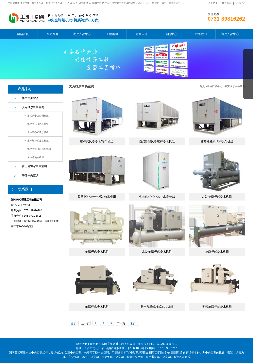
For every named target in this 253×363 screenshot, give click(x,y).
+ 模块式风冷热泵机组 (37, 124)
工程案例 (112, 34)
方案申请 (141, 34)
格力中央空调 (30, 98)
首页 (202, 86)
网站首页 (23, 34)
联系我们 (240, 3)
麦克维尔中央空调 (33, 107)
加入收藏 (226, 3)
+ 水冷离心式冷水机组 (37, 132)
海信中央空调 (30, 175)
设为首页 (213, 3)
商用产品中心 (82, 34)
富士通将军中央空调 (34, 166)
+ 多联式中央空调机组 (37, 115)
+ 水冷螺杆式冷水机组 (37, 140)
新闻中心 (171, 34)
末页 (133, 323)
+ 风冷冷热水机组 (34, 157)
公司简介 (53, 34)
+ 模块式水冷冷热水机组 (38, 149)
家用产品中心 (230, 34)
